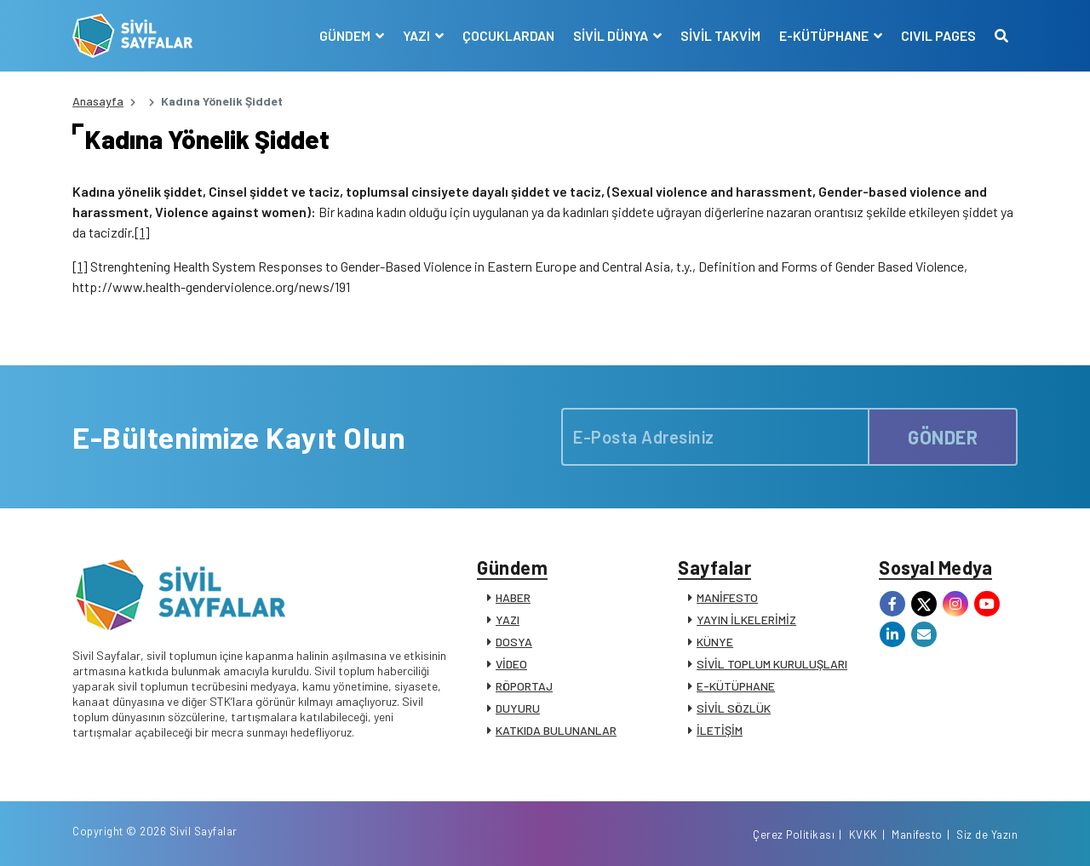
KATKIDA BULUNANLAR (556, 730)
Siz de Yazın (987, 834)
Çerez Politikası (794, 834)
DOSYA (514, 641)
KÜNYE (715, 641)
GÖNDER (943, 437)
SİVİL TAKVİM (720, 35)
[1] (142, 232)
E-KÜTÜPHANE (736, 686)
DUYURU (518, 708)
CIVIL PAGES (938, 35)
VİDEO (511, 664)
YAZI (507, 619)
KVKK (863, 834)
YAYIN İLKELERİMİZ (746, 619)
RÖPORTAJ (524, 686)
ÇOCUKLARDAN (508, 35)
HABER (513, 597)
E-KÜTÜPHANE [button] (825, 35)
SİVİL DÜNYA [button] (612, 35)
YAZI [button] (418, 35)
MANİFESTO (727, 597)
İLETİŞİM (720, 730)
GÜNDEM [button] (346, 35)
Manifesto (917, 834)
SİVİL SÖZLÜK (734, 708)
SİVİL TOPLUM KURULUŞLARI (772, 664)
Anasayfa (97, 101)
